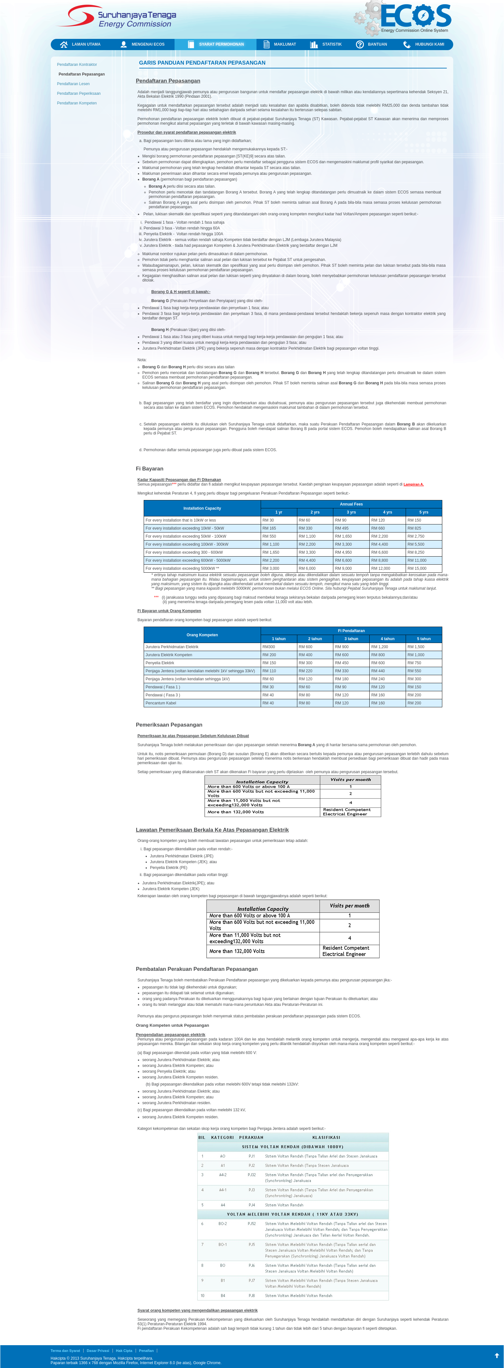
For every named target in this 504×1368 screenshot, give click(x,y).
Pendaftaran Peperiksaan (79, 93)
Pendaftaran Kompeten (77, 103)
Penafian (146, 1351)
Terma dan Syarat (65, 1351)
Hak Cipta (124, 1351)
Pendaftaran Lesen (73, 84)
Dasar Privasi (98, 1351)
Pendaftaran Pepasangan (82, 74)
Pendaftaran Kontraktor (77, 64)
